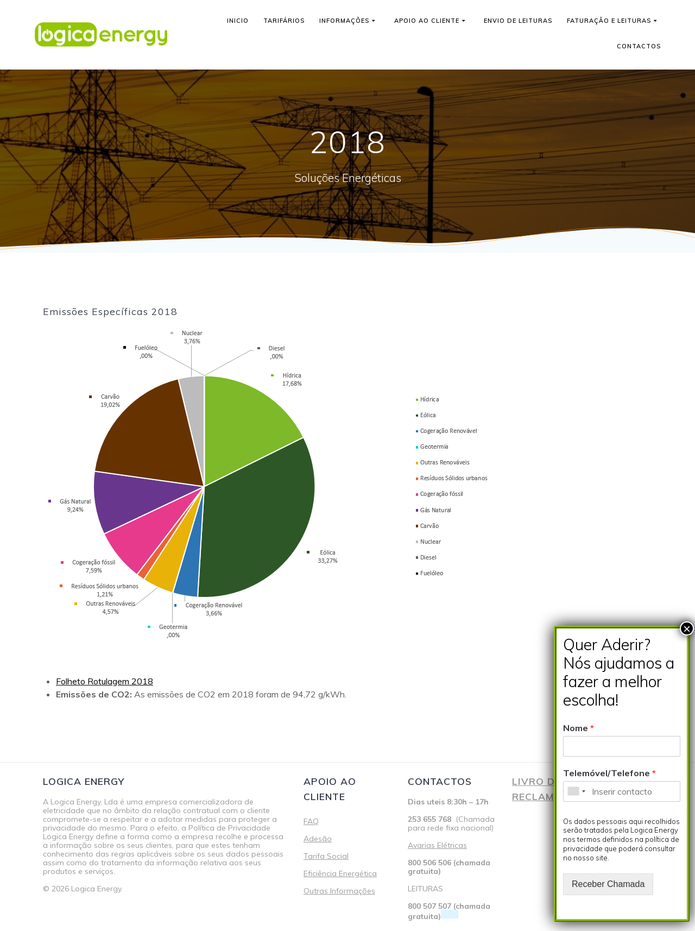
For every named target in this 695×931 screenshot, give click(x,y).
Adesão (318, 839)
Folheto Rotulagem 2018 (104, 681)
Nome (578, 727)
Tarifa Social (326, 856)
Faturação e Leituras (609, 20)
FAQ (311, 821)
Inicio (238, 20)
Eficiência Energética (340, 873)
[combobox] (576, 791)
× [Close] (687, 628)
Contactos (639, 46)
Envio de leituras (518, 20)
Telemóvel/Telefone (609, 773)
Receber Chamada (608, 884)
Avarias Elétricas (437, 845)
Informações (344, 20)
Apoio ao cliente (426, 20)
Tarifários (284, 20)
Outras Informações (339, 891)
